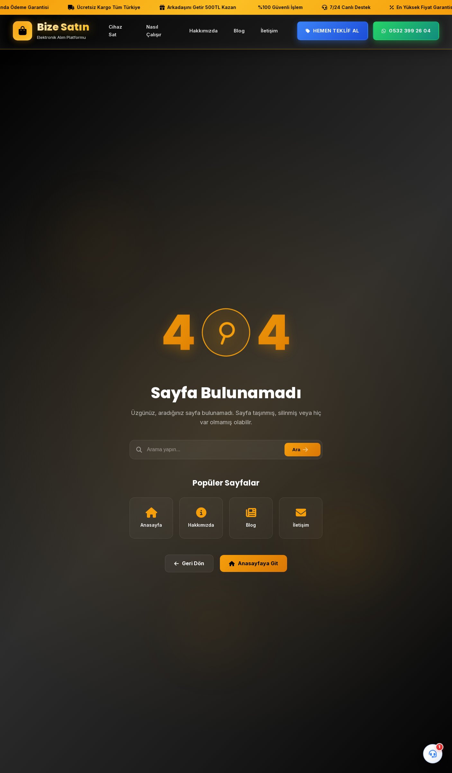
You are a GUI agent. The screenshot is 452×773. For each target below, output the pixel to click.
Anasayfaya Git (253, 563)
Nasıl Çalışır (153, 31)
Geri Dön (189, 563)
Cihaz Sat (115, 31)
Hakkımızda (203, 31)
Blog (239, 31)
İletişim (269, 31)
